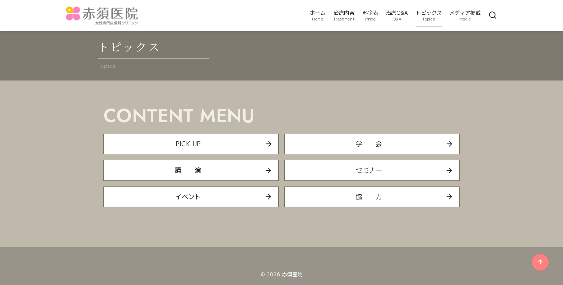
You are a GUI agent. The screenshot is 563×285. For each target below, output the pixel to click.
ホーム (317, 15)
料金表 (370, 15)
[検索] (492, 15)
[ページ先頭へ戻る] (540, 262)
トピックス (429, 15)
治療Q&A (397, 15)
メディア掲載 (465, 15)
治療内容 (344, 15)
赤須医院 (292, 274)
